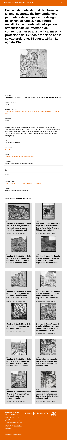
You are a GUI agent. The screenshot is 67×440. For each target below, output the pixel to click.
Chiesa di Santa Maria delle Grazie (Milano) (19, 156)
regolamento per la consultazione (13, 434)
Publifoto (8, 149)
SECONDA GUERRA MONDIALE (32, 184)
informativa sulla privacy (11, 431)
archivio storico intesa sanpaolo (18, 3)
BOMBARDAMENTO (12, 184)
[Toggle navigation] (61, 3)
